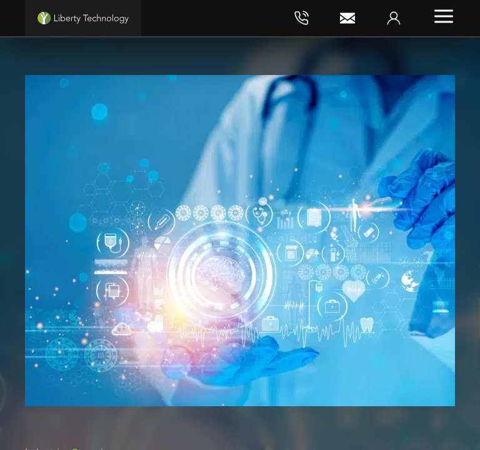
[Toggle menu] (443, 16)
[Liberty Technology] (83, 18)
